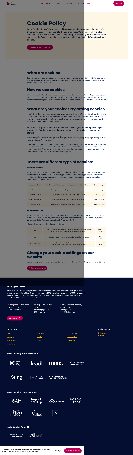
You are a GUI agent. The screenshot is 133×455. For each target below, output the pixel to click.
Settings (106, 450)
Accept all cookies (122, 450)
